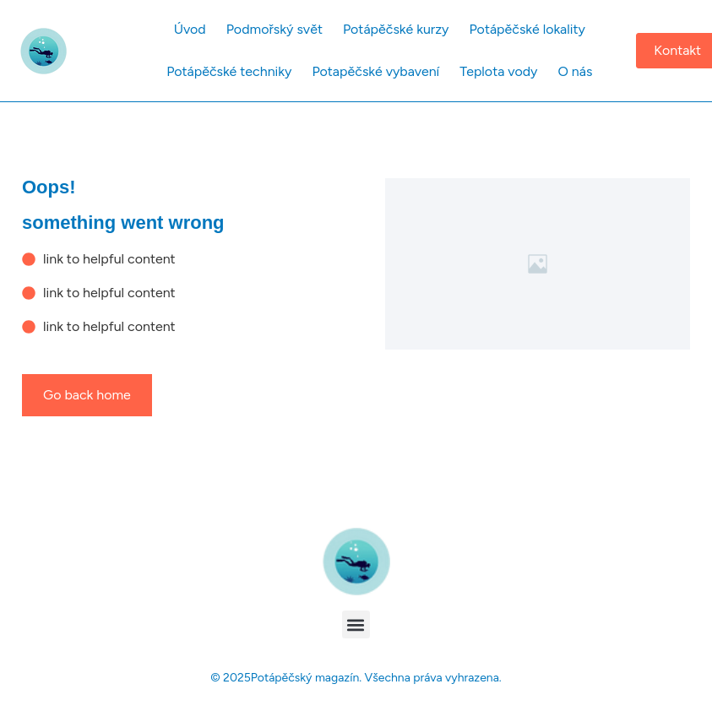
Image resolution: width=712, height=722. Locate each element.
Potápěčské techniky (228, 71)
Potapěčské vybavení (375, 71)
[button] (356, 624)
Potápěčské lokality (527, 29)
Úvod (190, 29)
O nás (574, 71)
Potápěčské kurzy (396, 29)
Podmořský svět (274, 29)
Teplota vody (498, 71)
